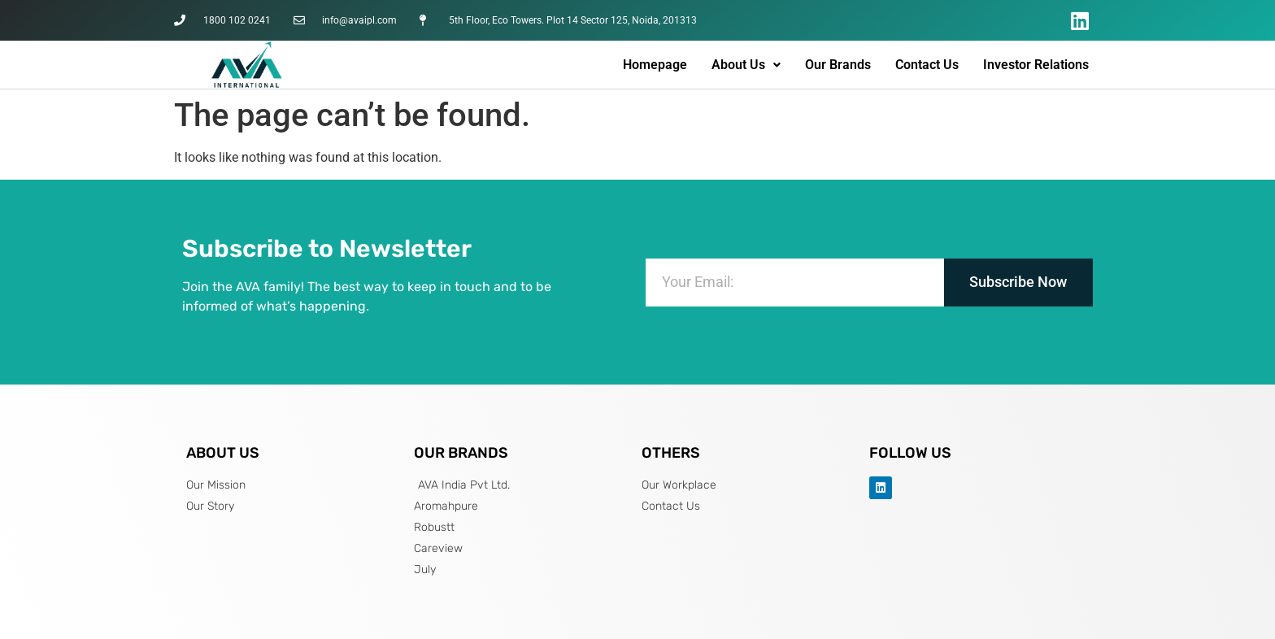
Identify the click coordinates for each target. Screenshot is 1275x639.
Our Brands (838, 64)
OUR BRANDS (461, 453)
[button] (746, 65)
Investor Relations (1036, 64)
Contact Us (927, 64)
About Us (746, 64)
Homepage (655, 64)
